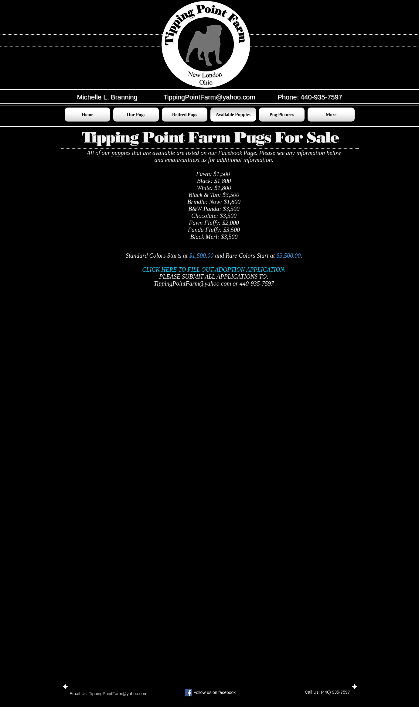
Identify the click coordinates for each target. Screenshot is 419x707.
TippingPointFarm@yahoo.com (192, 283)
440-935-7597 (321, 97)
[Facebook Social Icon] (188, 692)
